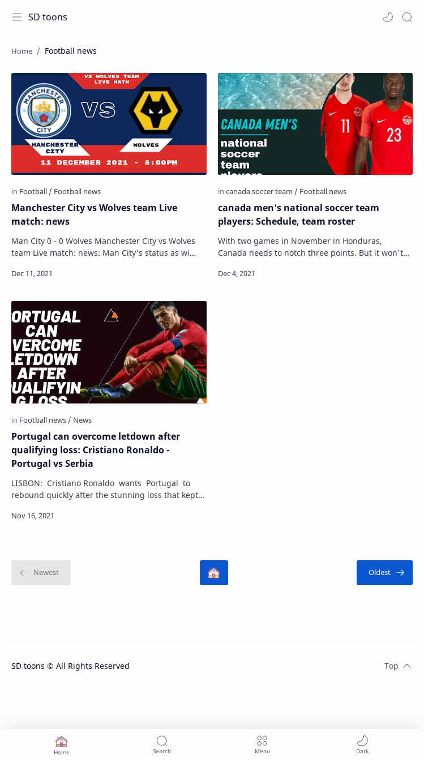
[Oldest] (385, 572)
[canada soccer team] (262, 191)
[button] (387, 16)
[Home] (214, 572)
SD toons (47, 17)
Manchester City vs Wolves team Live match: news (94, 214)
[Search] (407, 16)
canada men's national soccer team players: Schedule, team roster (298, 214)
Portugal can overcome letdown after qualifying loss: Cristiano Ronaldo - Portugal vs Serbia (95, 450)
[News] (82, 420)
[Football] (35, 191)
